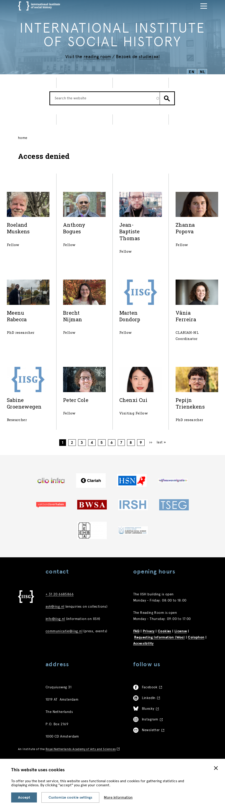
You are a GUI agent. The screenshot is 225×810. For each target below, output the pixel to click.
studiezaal (149, 56)
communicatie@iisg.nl (64, 631)
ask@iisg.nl (55, 606)
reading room (97, 56)
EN (191, 71)
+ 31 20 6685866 (60, 594)
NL (202, 71)
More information (118, 797)
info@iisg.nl (55, 619)
